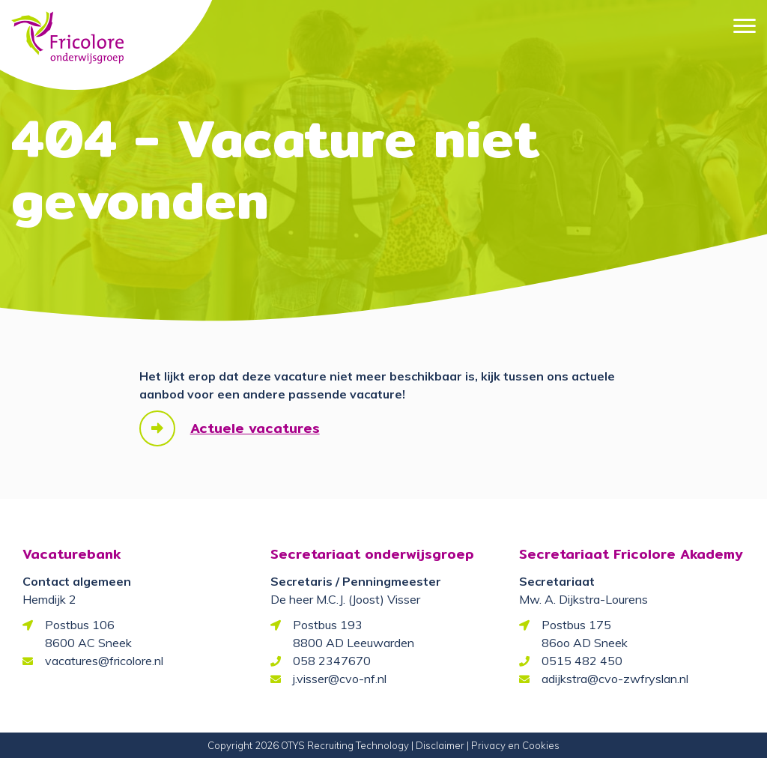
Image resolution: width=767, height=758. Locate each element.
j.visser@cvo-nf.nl (339, 678)
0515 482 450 (582, 660)
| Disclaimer (437, 745)
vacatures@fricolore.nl (104, 660)
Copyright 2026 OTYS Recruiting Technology (308, 745)
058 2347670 (332, 660)
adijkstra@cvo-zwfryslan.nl (615, 678)
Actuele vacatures (255, 428)
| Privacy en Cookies (513, 745)
